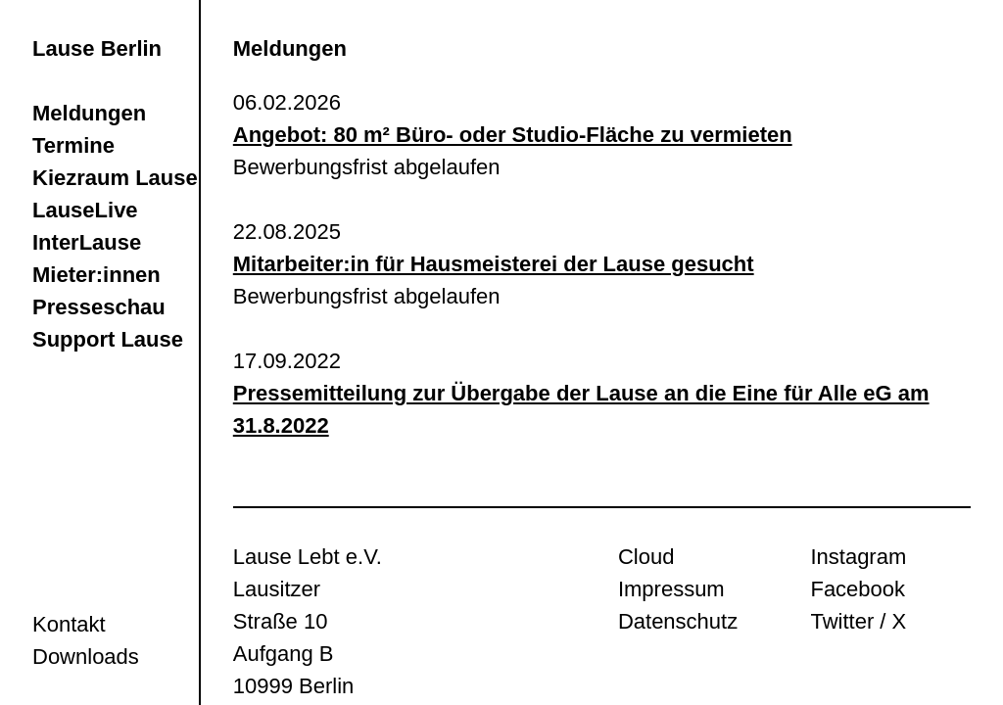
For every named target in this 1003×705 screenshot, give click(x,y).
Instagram (858, 556)
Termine (73, 145)
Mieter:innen (96, 274)
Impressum (671, 589)
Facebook (857, 589)
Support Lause (107, 339)
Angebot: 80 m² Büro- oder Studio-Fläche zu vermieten (512, 134)
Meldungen (89, 113)
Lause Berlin (97, 48)
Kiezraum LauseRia (131, 177)
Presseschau (99, 307)
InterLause (86, 242)
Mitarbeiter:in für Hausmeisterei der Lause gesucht (493, 264)
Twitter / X (858, 621)
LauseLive (85, 210)
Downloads (85, 656)
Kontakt (69, 624)
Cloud (646, 556)
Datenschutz (678, 621)
